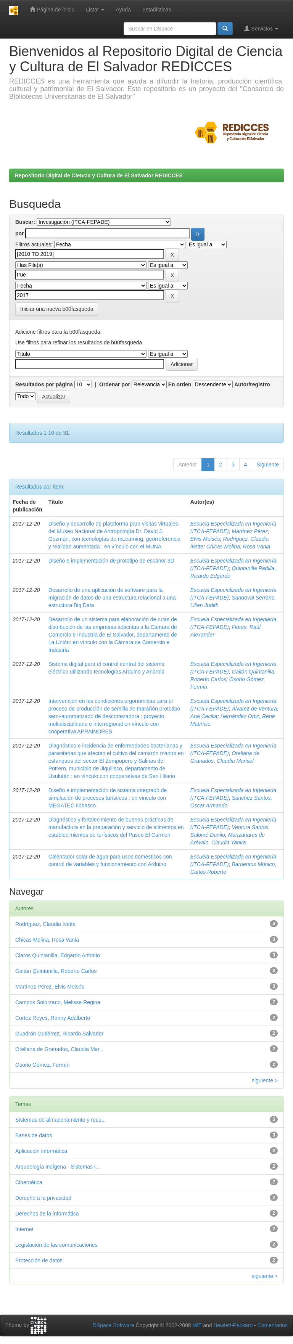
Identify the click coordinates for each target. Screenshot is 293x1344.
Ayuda (123, 9)
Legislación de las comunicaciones (56, 1245)
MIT (196, 1325)
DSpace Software (113, 1325)
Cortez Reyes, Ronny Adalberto (52, 1018)
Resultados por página (44, 384)
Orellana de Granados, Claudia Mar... (59, 1049)
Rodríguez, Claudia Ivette (45, 924)
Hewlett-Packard (233, 1325)
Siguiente (268, 464)
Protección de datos (39, 1260)
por (19, 233)
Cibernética (28, 1182)
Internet (24, 1229)
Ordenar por (114, 384)
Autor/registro (252, 384)
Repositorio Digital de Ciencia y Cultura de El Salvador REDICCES (99, 175)
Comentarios (273, 1325)
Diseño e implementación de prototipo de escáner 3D (111, 561)
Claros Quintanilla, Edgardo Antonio (57, 955)
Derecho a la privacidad (43, 1198)
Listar (95, 9)
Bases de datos (33, 1135)
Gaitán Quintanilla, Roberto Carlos (56, 971)
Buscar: (25, 222)
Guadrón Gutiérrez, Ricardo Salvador (59, 1034)
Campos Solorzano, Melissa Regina (57, 1002)
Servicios (261, 28)
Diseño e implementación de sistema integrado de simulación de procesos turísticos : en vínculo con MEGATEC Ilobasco (107, 798)
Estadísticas (156, 9)
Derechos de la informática (47, 1214)
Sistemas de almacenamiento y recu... (60, 1120)
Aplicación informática (41, 1151)
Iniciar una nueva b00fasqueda (56, 309)
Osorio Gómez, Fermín (42, 1065)
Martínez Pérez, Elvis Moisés (49, 987)
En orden (180, 384)
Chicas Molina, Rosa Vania (238, 546)
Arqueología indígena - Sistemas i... (57, 1167)
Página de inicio (52, 9)
